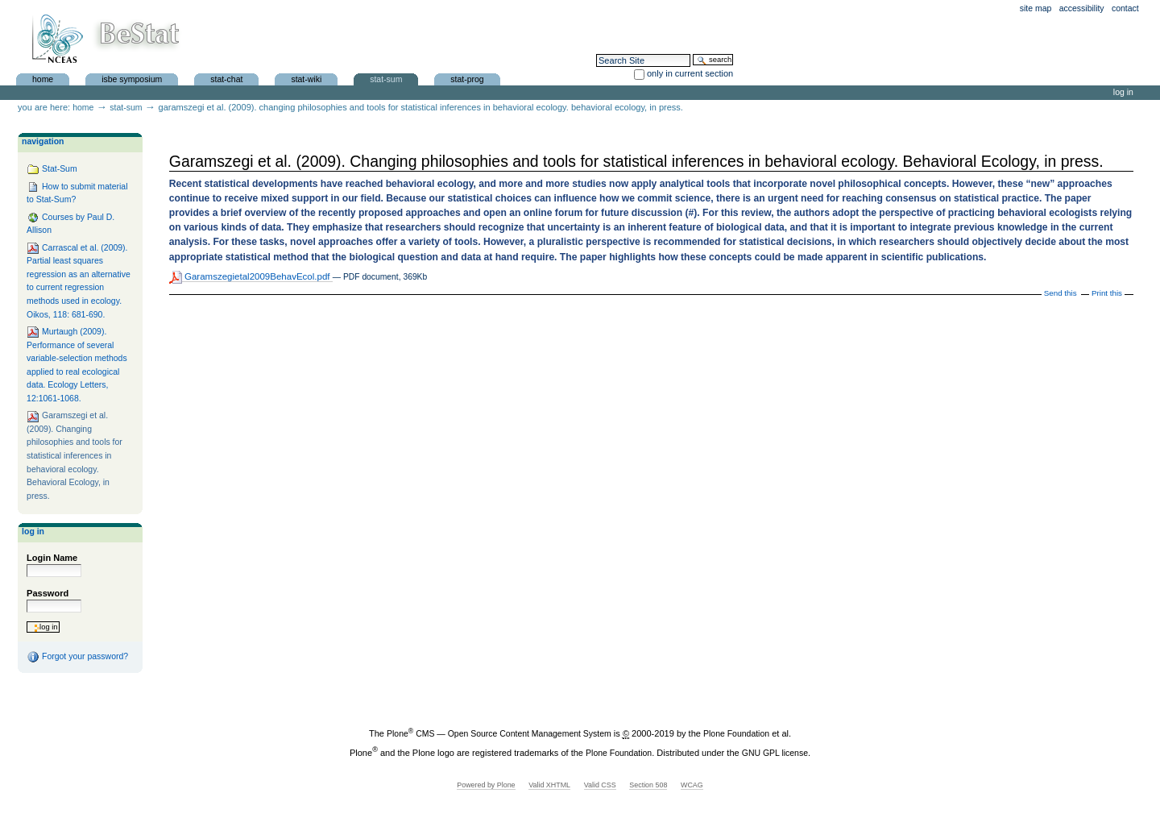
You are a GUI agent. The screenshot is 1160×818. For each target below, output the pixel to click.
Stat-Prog (466, 78)
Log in (1123, 92)
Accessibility (1081, 8)
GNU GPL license (775, 753)
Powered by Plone (486, 785)
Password (47, 593)
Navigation (43, 141)
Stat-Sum (386, 78)
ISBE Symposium (131, 78)
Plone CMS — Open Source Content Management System (499, 733)
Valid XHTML (549, 785)
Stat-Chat (226, 78)
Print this (1107, 293)
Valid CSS (600, 785)
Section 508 (648, 785)
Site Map (1036, 8)
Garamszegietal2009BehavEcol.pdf (251, 277)
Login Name (52, 558)
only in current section (690, 73)
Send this (1060, 293)
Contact (1125, 8)
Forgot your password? (77, 656)
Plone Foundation (736, 733)
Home (42, 78)
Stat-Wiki (306, 78)
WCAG (692, 785)
